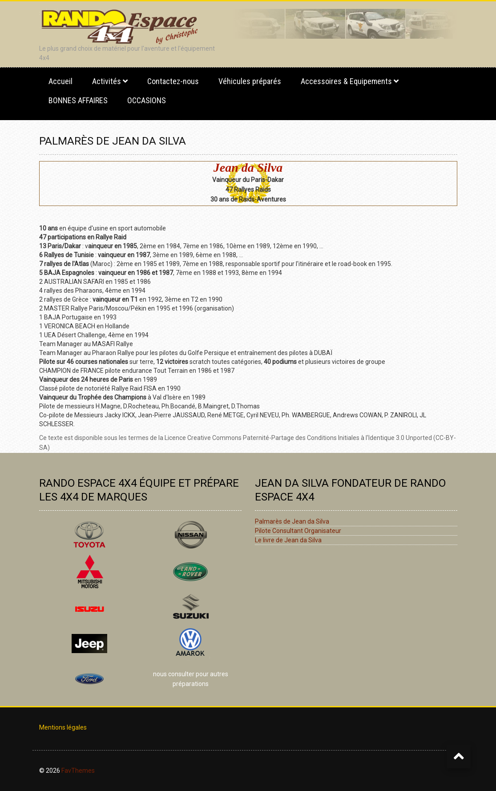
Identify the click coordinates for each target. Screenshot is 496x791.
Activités (106, 81)
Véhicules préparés (249, 81)
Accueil (60, 81)
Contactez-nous (173, 81)
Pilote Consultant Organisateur (298, 530)
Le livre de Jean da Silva (288, 540)
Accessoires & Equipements (346, 81)
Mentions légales (63, 727)
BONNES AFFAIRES (78, 100)
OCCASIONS (146, 100)
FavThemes (78, 770)
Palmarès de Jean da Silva (292, 521)
